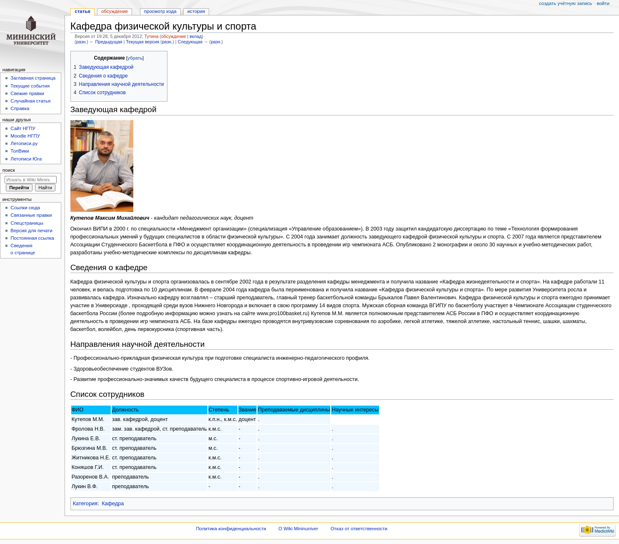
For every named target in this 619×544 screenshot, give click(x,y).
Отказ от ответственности (358, 528)
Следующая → (192, 41)
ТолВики (19, 150)
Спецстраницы (26, 223)
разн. (81, 41)
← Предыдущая (106, 41)
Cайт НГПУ (22, 128)
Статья (82, 11)
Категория (85, 503)
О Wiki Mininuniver (298, 528)
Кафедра (113, 503)
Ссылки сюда (25, 207)
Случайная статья (30, 100)
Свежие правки (27, 93)
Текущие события (30, 85)
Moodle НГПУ (25, 135)
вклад (196, 36)
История (196, 11)
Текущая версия (142, 41)
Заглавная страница (32, 77)
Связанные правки (31, 215)
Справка (19, 108)
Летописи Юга (26, 158)
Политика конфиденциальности (231, 528)
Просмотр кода (160, 11)
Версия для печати (31, 230)
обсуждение (173, 36)
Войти (603, 3)
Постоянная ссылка (32, 238)
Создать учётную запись (565, 3)
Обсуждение (114, 11)
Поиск (8, 170)
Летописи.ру (23, 143)
